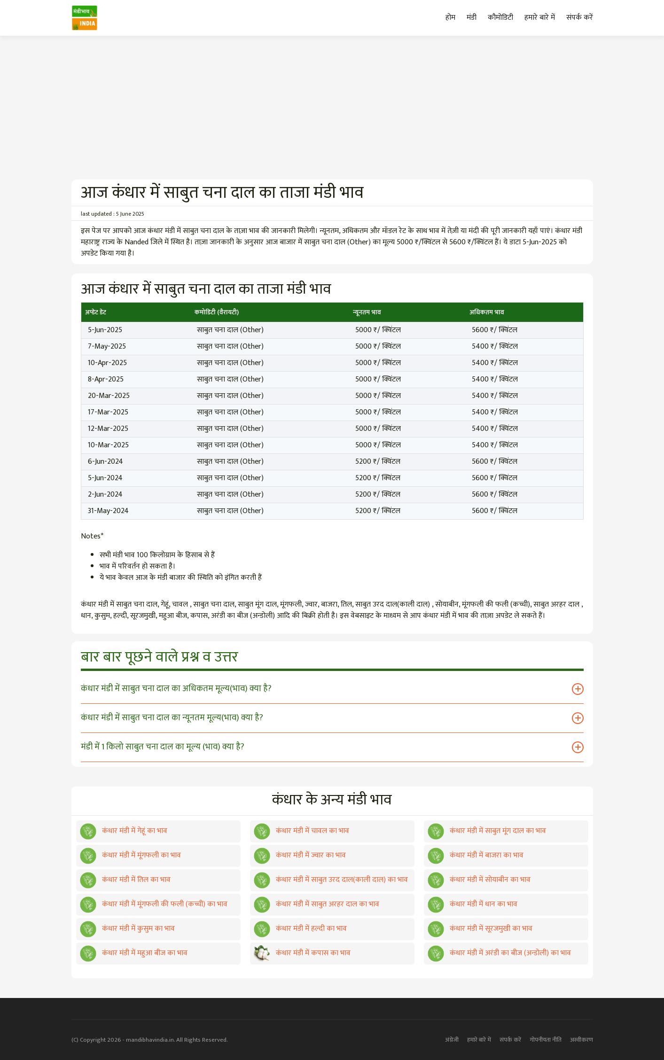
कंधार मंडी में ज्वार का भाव (300, 855)
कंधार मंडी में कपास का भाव (302, 953)
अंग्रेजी (452, 1040)
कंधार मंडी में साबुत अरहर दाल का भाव (316, 904)
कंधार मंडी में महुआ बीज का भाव (133, 953)
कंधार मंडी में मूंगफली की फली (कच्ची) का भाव (153, 904)
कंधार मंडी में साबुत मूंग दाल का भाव (487, 831)
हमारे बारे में (539, 17)
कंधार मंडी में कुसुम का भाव (127, 928)
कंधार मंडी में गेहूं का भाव (123, 831)
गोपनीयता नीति (546, 1040)
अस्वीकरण (581, 1040)
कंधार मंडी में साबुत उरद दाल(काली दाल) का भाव (331, 879)
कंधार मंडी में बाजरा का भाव (475, 855)
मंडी (472, 17)
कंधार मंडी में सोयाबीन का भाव (479, 879)
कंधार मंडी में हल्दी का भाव (300, 928)
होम (450, 17)
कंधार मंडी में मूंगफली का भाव (130, 855)
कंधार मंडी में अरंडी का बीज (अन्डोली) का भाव (499, 953)
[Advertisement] (332, 109)
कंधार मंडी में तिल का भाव (125, 879)
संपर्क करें (579, 17)
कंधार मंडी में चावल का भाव (301, 831)
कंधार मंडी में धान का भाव (472, 904)
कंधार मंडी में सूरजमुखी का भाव (480, 928)
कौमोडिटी (500, 17)
